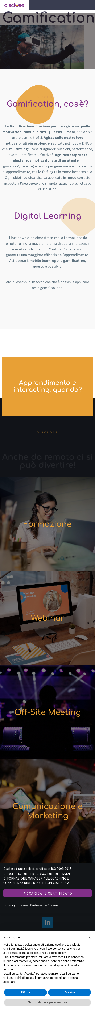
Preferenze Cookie (44, 905)
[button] (89, 937)
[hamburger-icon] (88, 5)
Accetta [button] (69, 992)
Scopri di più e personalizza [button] (47, 1002)
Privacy (10, 905)
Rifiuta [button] (25, 992)
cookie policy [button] (57, 952)
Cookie (23, 905)
